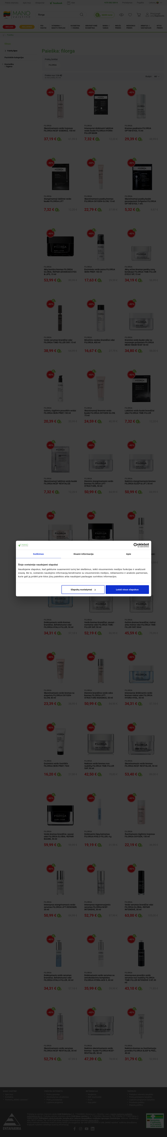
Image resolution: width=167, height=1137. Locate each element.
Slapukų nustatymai (83, 589)
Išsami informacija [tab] (83, 554)
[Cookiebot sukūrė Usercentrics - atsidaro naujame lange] (136, 545)
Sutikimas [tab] (38, 554)
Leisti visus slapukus (127, 589)
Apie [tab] (128, 554)
